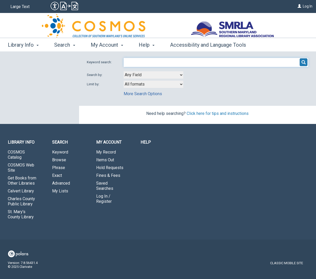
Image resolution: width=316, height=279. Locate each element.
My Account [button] (107, 45)
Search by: (95, 75)
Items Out (105, 159)
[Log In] (299, 6)
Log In (307, 6)
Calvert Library (21, 191)
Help (146, 142)
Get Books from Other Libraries (22, 181)
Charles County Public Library (21, 201)
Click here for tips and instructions (218, 113)
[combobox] (153, 75)
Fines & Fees (108, 175)
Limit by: (93, 84)
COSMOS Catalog (16, 155)
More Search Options (143, 93)
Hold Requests (109, 167)
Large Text (20, 6)
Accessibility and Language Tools (208, 45)
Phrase (58, 167)
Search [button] (64, 45)
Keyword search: (100, 62)
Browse (59, 159)
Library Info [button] (23, 45)
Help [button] (147, 45)
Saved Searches (104, 186)
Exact (57, 175)
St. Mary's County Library (21, 214)
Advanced (61, 183)
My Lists (60, 191)
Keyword (60, 152)
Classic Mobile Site (286, 263)
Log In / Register (104, 199)
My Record (106, 152)
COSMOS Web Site (21, 168)
